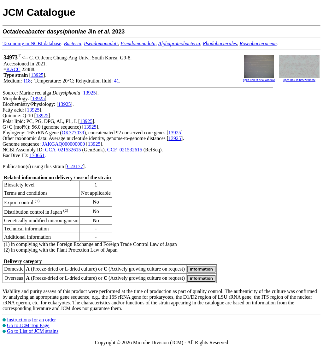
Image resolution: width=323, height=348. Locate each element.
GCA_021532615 (63, 149)
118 (27, 80)
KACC (13, 69)
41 (116, 80)
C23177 (75, 166)
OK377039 (73, 132)
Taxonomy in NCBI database (32, 43)
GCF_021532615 (124, 149)
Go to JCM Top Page (28, 325)
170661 (36, 155)
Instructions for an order (31, 319)
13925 (37, 75)
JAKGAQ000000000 (63, 144)
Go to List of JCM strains (32, 331)
